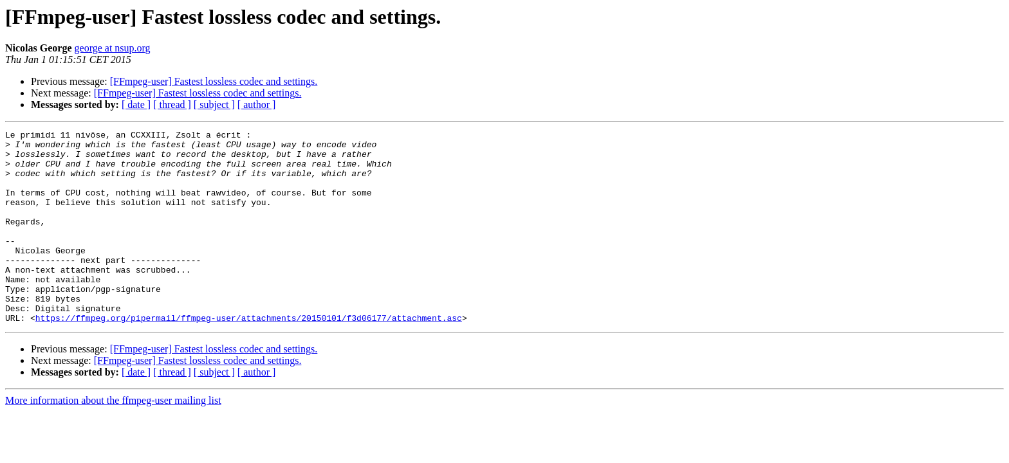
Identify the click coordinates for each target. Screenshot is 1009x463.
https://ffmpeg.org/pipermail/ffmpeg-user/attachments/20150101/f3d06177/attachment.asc (248, 356)
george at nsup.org (113, 47)
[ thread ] (172, 104)
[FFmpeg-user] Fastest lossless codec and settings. (214, 81)
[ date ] (136, 104)
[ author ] (256, 104)
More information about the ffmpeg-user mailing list (113, 438)
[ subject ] (214, 104)
